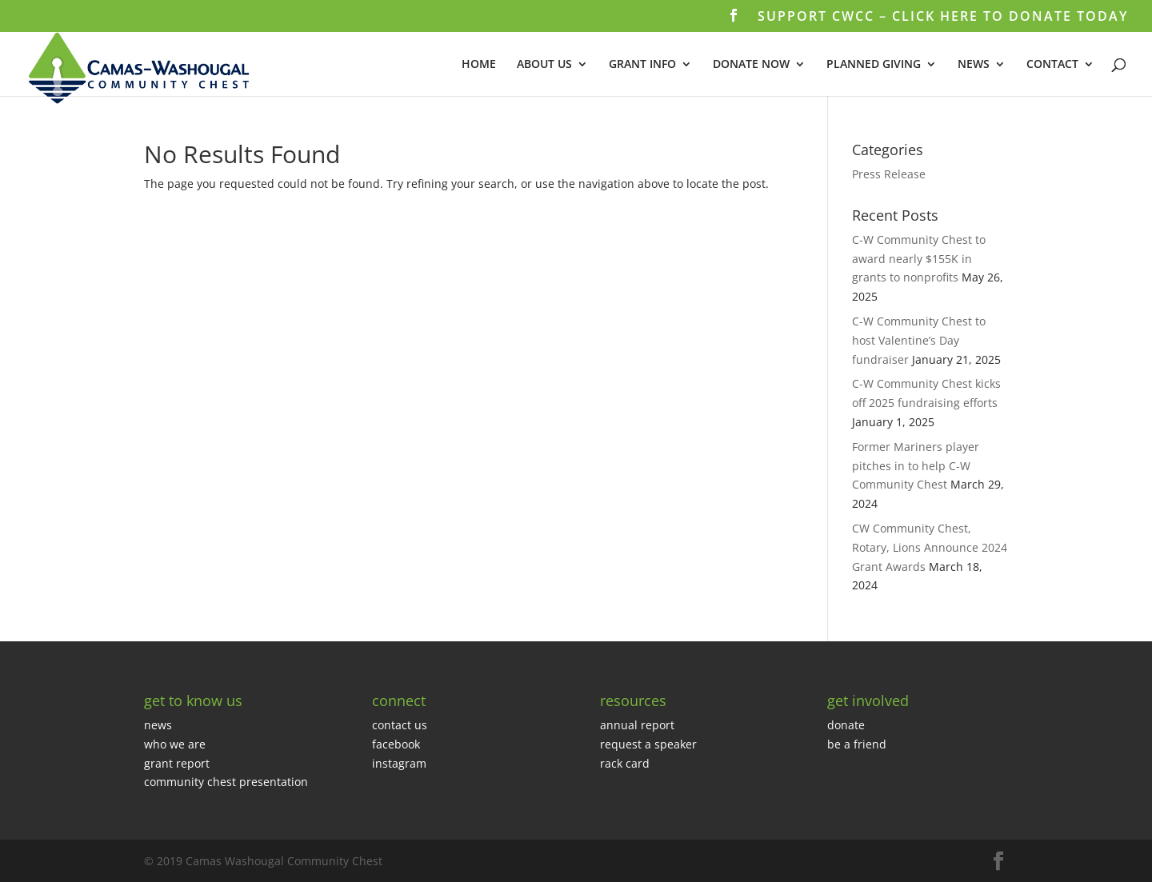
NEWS (974, 64)
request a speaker (648, 744)
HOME (479, 64)
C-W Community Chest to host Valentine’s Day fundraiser (919, 340)
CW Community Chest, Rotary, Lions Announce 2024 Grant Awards (929, 547)
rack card (625, 763)
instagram (399, 763)
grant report (177, 763)
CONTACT (1052, 64)
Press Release (889, 174)
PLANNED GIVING (873, 64)
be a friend (856, 744)
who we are (175, 744)
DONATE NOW (751, 64)
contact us (399, 724)
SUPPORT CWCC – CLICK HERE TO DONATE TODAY (943, 17)
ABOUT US (544, 64)
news (158, 724)
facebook (396, 744)
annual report (637, 724)
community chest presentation (226, 781)
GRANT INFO (642, 64)
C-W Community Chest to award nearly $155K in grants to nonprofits (919, 258)
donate (846, 724)
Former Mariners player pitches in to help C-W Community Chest (915, 466)
